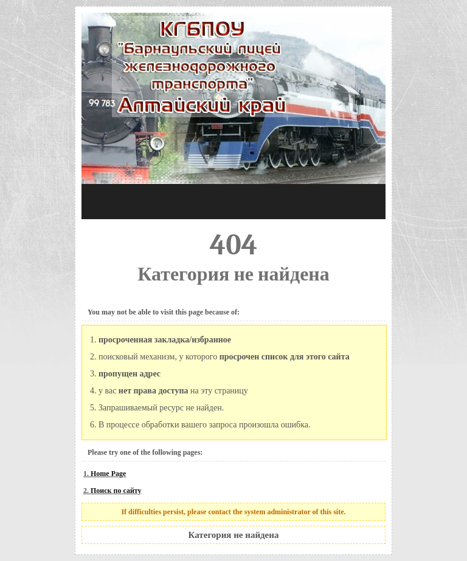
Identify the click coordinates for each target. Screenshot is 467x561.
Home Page (108, 473)
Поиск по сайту (116, 490)
